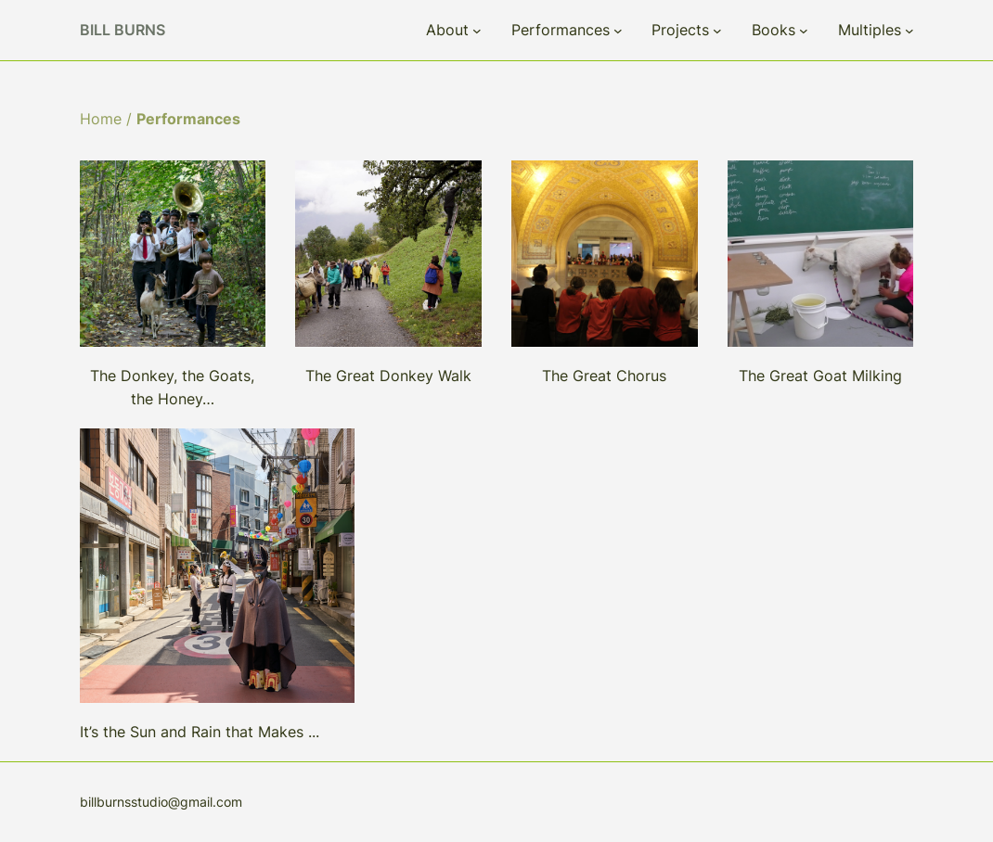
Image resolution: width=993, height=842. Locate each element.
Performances (560, 29)
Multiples (869, 29)
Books (773, 29)
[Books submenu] (803, 30)
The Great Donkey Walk (388, 375)
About (447, 29)
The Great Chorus (604, 375)
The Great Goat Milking (820, 375)
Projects (680, 29)
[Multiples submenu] (909, 30)
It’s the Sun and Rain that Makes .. (198, 731)
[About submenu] (477, 30)
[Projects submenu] (717, 30)
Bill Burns (122, 29)
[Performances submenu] (618, 30)
